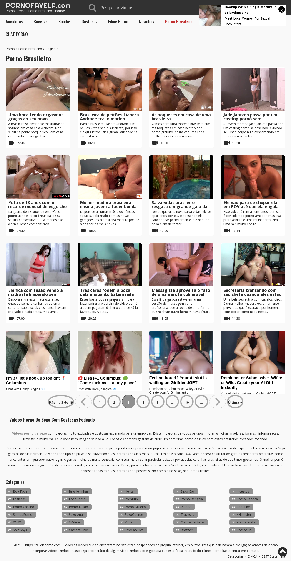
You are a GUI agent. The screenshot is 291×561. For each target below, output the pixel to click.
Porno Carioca (247, 499)
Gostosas (89, 21)
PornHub (131, 499)
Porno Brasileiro (178, 21)
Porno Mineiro (135, 507)
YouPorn (131, 522)
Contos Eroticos (192, 522)
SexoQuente (134, 514)
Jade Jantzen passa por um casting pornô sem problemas (250, 119)
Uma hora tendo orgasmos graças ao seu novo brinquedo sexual (35, 119)
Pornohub (244, 530)
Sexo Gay (188, 491)
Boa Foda (20, 491)
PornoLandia (246, 522)
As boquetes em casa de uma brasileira (181, 116)
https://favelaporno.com (43, 545)
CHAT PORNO (17, 34)
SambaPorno (22, 514)
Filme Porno (118, 21)
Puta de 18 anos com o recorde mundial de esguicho (37, 204)
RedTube (243, 507)
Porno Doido (78, 507)
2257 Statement (273, 556)
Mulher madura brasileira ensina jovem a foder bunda (108, 204)
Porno (10, 49)
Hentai (129, 491)
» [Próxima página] (217, 401)
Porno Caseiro (23, 507)
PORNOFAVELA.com (38, 5)
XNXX (17, 522)
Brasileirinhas (78, 491)
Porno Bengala (192, 499)
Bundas (64, 21)
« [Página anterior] (83, 401)
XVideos (74, 522)
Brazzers (187, 530)
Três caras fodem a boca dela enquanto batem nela (107, 292)
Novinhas (146, 21)
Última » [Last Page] (235, 402)
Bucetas (41, 21)
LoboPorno (77, 499)
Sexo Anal (76, 514)
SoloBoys (20, 530)
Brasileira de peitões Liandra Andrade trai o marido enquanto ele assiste (109, 119)
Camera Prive (79, 530)
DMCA (252, 556)
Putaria (186, 507)
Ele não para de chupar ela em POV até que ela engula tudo (251, 206)
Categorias (235, 556)
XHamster (244, 514)
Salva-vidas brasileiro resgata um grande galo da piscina (179, 206)
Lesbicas (19, 499)
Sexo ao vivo (134, 530)
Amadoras (14, 21)
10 (187, 402)
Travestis (187, 514)
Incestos (243, 491)
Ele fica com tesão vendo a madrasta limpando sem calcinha (35, 294)
